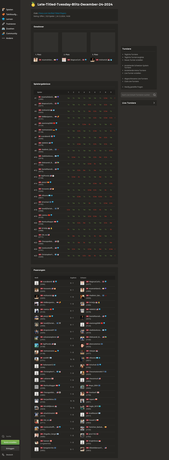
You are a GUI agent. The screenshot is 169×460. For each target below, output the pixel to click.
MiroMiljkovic (48, 406)
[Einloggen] (10, 448)
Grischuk (45, 202)
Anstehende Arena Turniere (135, 70)
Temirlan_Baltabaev (96, 427)
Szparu (92, 399)
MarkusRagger (48, 222)
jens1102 (92, 434)
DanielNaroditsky (48, 169)
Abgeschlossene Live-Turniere (136, 78)
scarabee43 (45, 136)
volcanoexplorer (49, 337)
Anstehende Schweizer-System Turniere (136, 66)
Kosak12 (92, 420)
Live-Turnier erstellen (132, 73)
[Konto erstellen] (10, 442)
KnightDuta (93, 441)
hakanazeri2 (48, 365)
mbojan (92, 351)
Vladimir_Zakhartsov (48, 149)
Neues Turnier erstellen (133, 60)
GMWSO (45, 143)
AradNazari (93, 413)
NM (40, 241)
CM (40, 235)
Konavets (45, 189)
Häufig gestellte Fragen (133, 87)
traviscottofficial (48, 248)
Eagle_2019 (93, 406)
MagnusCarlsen (76, 60)
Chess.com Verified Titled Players (52, 13)
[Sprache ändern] (10, 454)
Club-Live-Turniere (131, 81)
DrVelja (45, 228)
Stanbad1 (93, 392)
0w (90, 111)
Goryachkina (48, 399)
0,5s (89, 105)
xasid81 (46, 358)
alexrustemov (94, 344)
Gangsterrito (48, 448)
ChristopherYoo (48, 254)
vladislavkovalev (48, 156)
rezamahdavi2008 (47, 60)
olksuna (45, 195)
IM (40, 60)
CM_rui (44, 235)
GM (69, 60)
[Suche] (139, 94)
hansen (46, 441)
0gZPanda (45, 176)
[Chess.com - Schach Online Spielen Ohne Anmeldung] (10, 4)
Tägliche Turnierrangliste (134, 57)
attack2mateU (49, 413)
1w (68, 98)
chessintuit (93, 379)
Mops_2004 (93, 385)
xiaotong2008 (47, 123)
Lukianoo (47, 379)
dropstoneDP (48, 330)
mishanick (103, 60)
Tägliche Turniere (131, 54)
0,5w (105, 98)
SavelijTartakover (48, 208)
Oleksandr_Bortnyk (48, 162)
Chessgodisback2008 (48, 241)
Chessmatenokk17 (96, 372)
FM (41, 337)
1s (73, 98)
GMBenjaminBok (48, 116)
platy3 (44, 182)
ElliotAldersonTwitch (96, 448)
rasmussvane (47, 130)
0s (89, 124)
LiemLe (45, 215)
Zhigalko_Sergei (49, 434)
